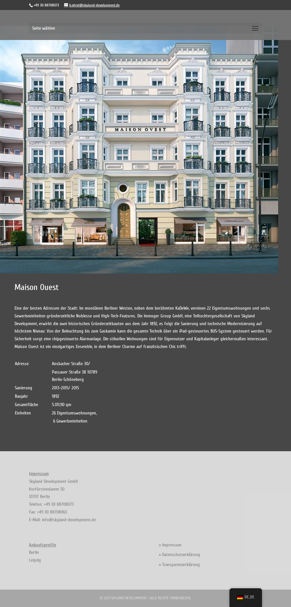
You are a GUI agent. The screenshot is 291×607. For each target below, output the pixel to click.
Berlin (34, 552)
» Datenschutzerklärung (179, 554)
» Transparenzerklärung (179, 564)
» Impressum (170, 545)
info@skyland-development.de (69, 519)
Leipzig (35, 560)
